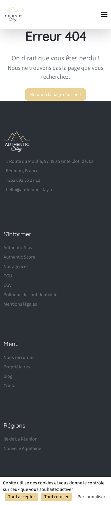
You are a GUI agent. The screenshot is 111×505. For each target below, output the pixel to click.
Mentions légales (20, 304)
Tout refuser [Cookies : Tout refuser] (56, 497)
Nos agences (16, 266)
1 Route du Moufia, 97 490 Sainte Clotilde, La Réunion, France (50, 166)
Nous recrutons (19, 357)
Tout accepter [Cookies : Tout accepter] (21, 497)
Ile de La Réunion (21, 439)
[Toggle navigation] (104, 14)
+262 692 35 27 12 (23, 180)
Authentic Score (19, 257)
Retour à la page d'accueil (55, 94)
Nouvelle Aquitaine (22, 448)
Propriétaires (17, 367)
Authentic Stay (18, 247)
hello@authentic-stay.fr (29, 189)
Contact (11, 386)
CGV (8, 285)
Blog (8, 376)
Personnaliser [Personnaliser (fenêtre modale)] (91, 497)
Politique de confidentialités (31, 295)
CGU (8, 276)
